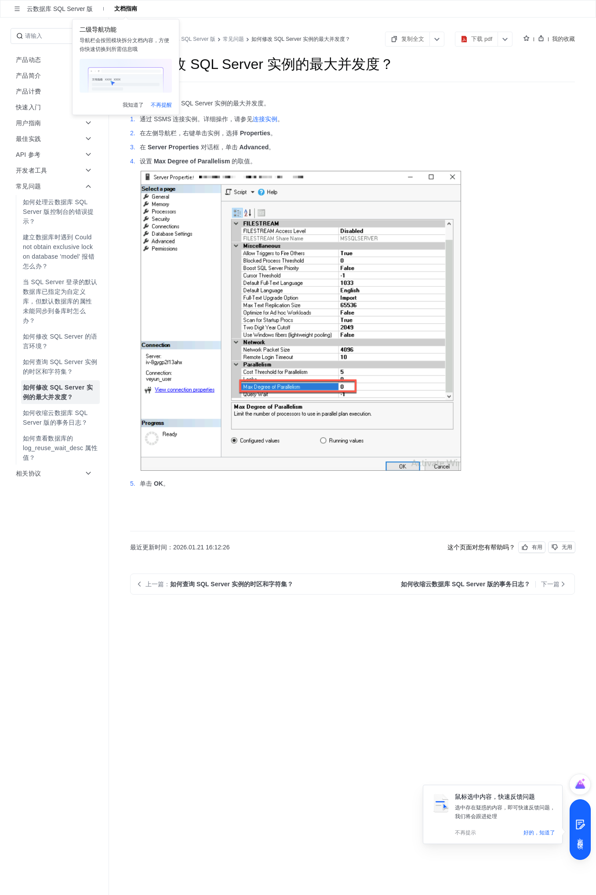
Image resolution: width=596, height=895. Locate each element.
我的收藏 (563, 39)
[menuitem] (55, 211)
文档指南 (125, 8)
